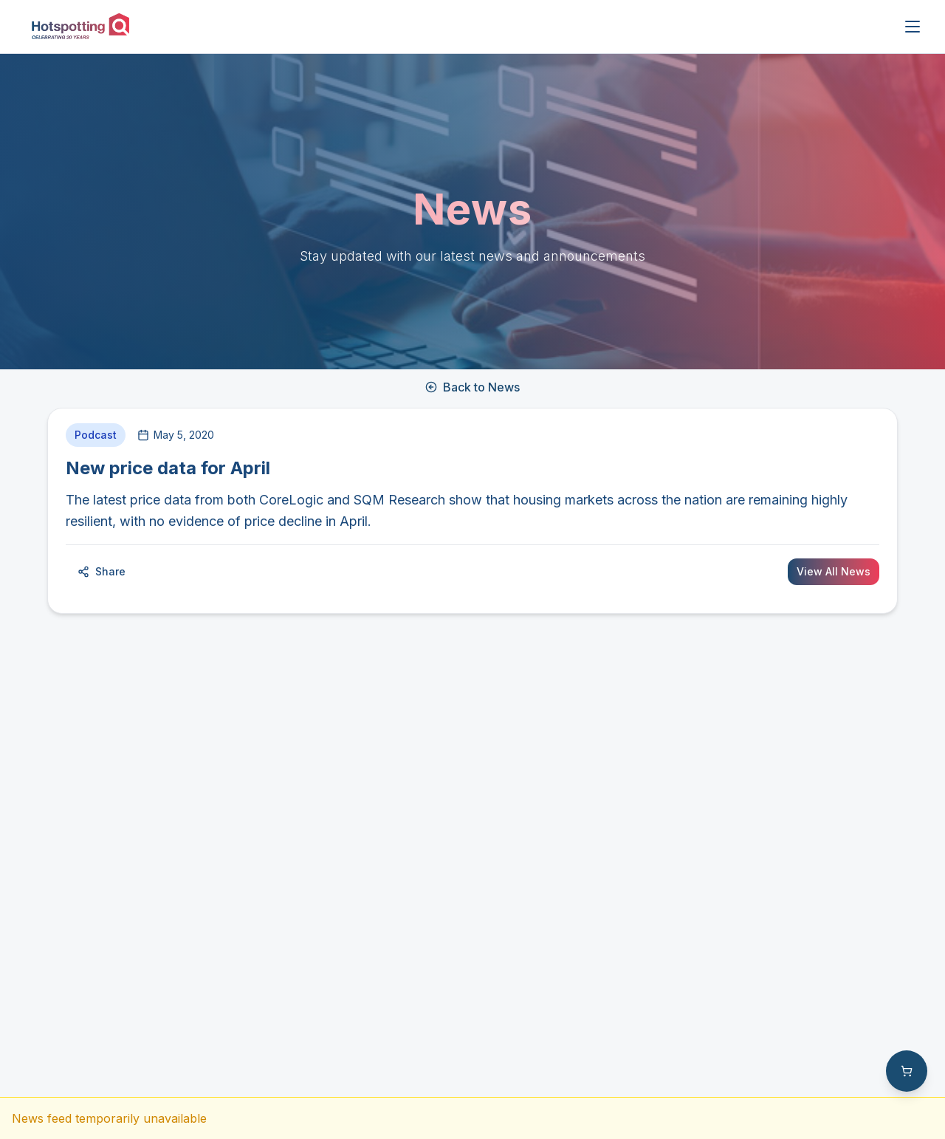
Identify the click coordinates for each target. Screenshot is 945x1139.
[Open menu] (912, 26)
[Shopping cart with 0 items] (906, 1071)
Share (102, 571)
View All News (833, 571)
